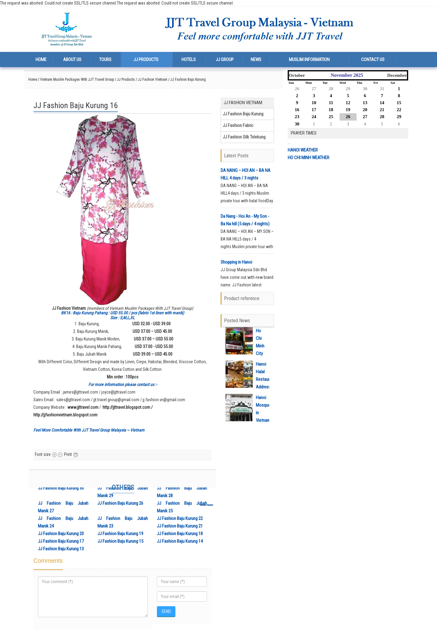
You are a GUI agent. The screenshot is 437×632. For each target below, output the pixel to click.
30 (365, 88)
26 (297, 88)
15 (399, 102)
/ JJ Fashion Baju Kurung (187, 79)
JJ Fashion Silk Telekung (244, 137)
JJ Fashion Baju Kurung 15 (120, 541)
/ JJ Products (125, 79)
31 (382, 88)
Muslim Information (309, 59)
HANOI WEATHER (303, 150)
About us (72, 59)
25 (331, 116)
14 (382, 102)
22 (399, 109)
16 (297, 109)
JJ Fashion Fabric (238, 125)
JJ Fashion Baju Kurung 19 (120, 533)
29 (348, 88)
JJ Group (225, 59)
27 (314, 88)
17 (314, 109)
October (297, 75)
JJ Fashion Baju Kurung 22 (180, 518)
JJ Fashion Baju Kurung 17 (61, 541)
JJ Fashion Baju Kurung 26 (120, 503)
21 (382, 109)
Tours (105, 59)
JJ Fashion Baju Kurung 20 (61, 533)
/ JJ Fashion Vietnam (151, 79)
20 (365, 109)
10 (314, 102)
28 (331, 88)
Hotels (188, 59)
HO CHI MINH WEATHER (308, 157)
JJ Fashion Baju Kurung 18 (180, 533)
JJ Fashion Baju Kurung (243, 114)
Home (41, 59)
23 (297, 116)
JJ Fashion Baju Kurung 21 (180, 526)
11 (331, 102)
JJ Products (146, 59)
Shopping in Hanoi (236, 262)
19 (348, 109)
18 (331, 109)
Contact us (372, 59)
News (256, 59)
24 (314, 116)
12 (348, 102)
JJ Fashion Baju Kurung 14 (180, 541)
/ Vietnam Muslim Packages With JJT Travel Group (75, 79)
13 (365, 102)
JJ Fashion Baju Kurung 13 (61, 549)
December (397, 75)
